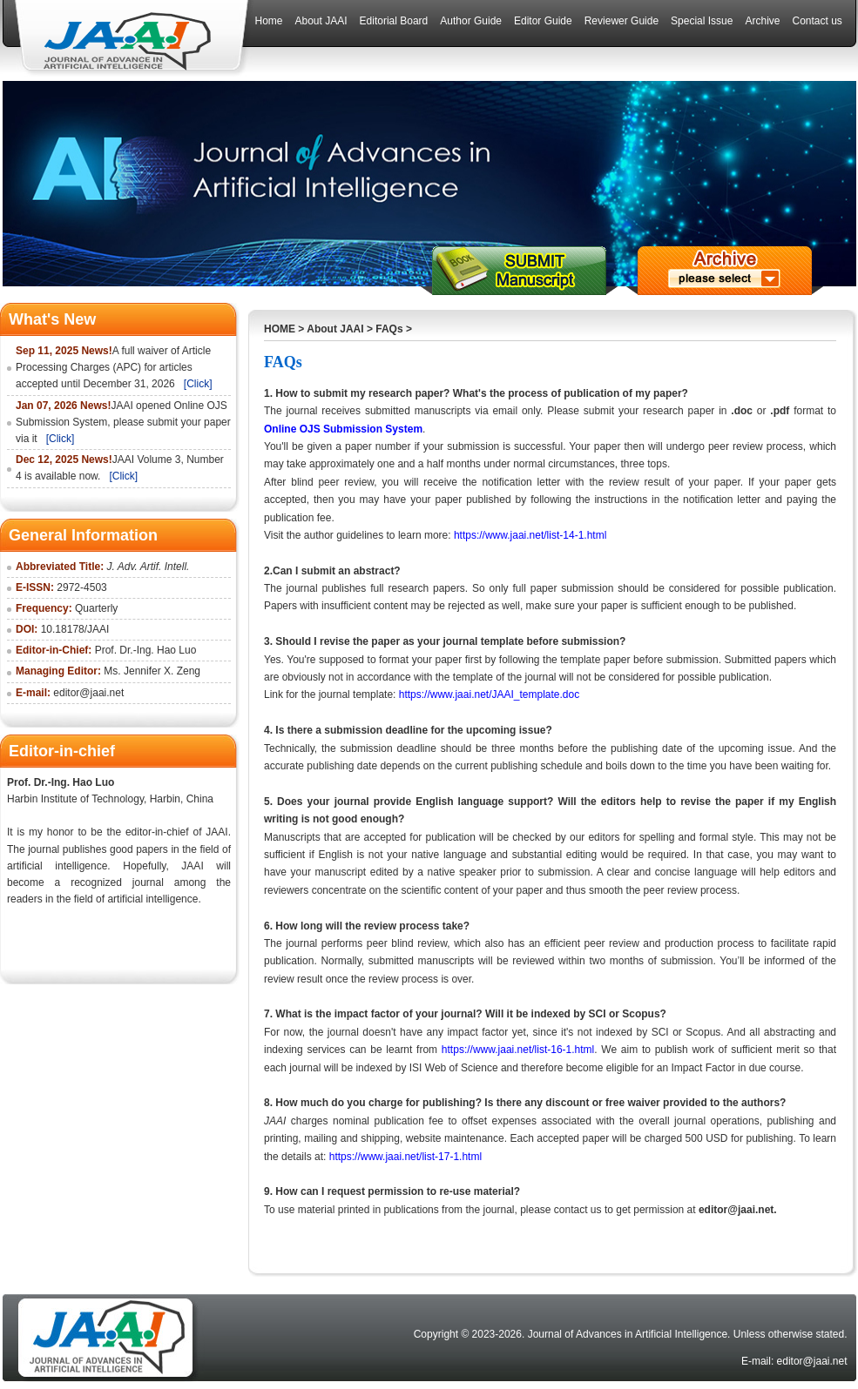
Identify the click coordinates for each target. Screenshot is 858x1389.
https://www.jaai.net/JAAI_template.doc (489, 694)
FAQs (388, 329)
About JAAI (335, 329)
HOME (279, 329)
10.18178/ (64, 629)
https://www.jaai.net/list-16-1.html (518, 1049)
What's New (52, 319)
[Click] (198, 384)
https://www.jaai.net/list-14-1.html (530, 535)
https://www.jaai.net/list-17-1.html (407, 1157)
